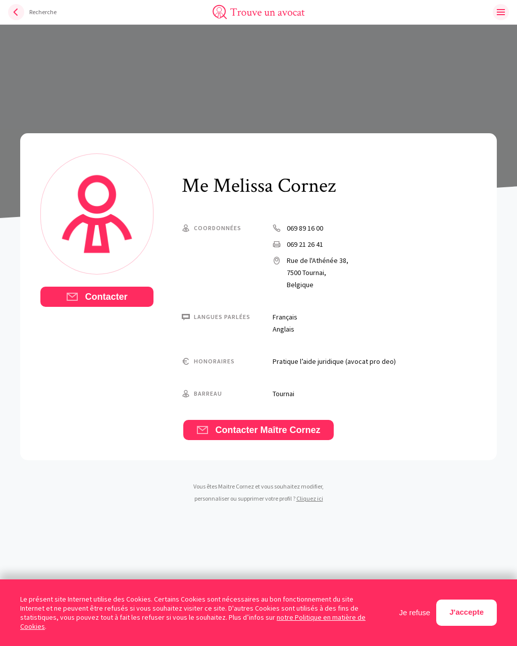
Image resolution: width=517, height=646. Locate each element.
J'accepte (466, 612)
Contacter (96, 297)
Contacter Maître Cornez (258, 430)
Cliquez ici (309, 498)
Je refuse (415, 612)
